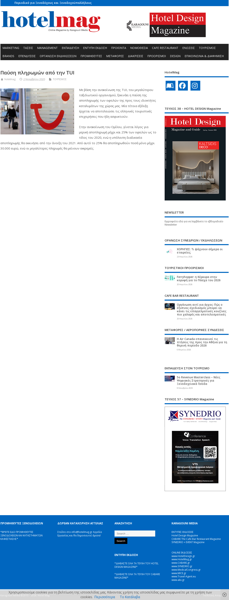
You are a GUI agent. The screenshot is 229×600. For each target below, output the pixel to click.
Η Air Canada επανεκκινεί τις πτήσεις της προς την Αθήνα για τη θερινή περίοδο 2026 (202, 342)
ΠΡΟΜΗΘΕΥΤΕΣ (91, 56)
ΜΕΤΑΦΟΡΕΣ (115, 56)
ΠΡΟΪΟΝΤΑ (118, 48)
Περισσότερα (104, 597)
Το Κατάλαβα (130, 597)
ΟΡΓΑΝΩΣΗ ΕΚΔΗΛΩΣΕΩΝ (58, 56)
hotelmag (9, 79)
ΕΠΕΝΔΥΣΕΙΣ (27, 56)
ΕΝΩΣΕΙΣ (188, 48)
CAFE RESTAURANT (165, 48)
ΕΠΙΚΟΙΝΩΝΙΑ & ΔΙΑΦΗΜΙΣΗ (204, 56)
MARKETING (10, 48)
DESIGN (175, 56)
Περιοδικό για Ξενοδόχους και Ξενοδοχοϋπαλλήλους (53, 3)
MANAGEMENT (47, 48)
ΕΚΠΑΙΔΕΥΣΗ (70, 48)
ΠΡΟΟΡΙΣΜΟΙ (156, 56)
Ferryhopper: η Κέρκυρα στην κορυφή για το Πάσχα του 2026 (198, 278)
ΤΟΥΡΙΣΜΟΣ (207, 48)
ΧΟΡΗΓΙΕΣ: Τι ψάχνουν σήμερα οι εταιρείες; (200, 250)
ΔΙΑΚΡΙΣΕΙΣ (135, 56)
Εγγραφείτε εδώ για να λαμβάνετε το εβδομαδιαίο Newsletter (194, 223)
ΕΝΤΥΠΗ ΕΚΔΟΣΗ (95, 48)
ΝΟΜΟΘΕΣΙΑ (139, 48)
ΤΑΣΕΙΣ (28, 48)
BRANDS (8, 56)
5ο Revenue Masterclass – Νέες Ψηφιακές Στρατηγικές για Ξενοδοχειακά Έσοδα (198, 380)
